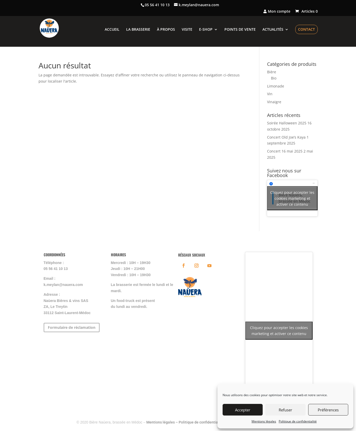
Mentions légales (264, 421)
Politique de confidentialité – (202, 422)
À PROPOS (166, 30)
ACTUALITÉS (272, 30)
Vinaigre (274, 101)
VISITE (187, 30)
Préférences (328, 409)
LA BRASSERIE (138, 30)
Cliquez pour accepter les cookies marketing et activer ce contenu (292, 198)
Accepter (242, 409)
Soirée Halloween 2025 (286, 123)
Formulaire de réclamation (71, 327)
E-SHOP (206, 30)
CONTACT (306, 29)
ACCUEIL (112, 30)
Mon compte (276, 12)
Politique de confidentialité (298, 421)
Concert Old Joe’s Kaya (286, 137)
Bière (271, 71)
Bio (273, 78)
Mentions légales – (162, 422)
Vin (269, 93)
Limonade (275, 86)
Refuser (285, 409)
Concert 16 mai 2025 (284, 151)
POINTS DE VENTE (240, 30)
